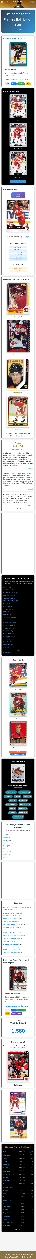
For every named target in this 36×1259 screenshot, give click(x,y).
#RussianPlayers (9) (8, 609)
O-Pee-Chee (7, 1152)
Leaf (4, 1203)
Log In (32, 2)
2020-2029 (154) (18, 247)
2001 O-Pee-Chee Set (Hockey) (11, 933)
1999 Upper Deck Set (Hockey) (11, 913)
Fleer (4, 1193)
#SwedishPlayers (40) (9, 598)
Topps (5, 1158)
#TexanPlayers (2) (8, 639)
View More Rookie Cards (17, 752)
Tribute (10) (13, 800)
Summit (5, 1209)
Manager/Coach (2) (18, 816)
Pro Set (5, 1168)
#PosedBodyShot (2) (9, 633)
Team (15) (17, 796)
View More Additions (18, 182)
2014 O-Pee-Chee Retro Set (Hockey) (13, 924)
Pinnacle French (8, 1187)
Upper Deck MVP (8, 1171)
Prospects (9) (23, 800)
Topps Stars (6, 1219)
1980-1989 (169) (18, 257)
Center (5, 834)
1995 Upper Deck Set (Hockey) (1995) (16, 1006)
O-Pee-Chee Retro (8, 1174)
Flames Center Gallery (18, 436)
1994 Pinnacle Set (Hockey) (10, 921)
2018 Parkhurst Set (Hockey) (10, 950)
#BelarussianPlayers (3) (10, 617)
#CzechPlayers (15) (8, 606)
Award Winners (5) (25, 804)
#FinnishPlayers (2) (8, 628)
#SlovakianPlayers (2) (9, 636)
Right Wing (29, 236)
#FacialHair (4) (7, 614)
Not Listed (6, 851)
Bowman (5, 1190)
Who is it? (30, 468)
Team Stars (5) (23, 808)
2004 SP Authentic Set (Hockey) (11, 916)
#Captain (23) (7, 603)
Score (5, 1161)
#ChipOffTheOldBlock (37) (10, 601)
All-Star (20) (8, 796)
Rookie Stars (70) (11, 792)
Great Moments (18, 787)
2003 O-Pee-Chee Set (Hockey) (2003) (16, 80)
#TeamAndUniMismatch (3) (10, 622)
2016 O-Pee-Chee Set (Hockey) (11, 938)
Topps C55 (6, 1216)
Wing (4, 857)
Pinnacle (5, 1177)
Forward (5, 854)
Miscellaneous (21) (24, 792)
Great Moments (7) (11, 804)
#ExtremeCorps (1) (8, 644)
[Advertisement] (18, 543)
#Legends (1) (7, 652)
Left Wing (6, 840)
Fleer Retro (6, 1225)
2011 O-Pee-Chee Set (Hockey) (11, 918)
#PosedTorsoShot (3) (9, 620)
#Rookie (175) (7, 587)
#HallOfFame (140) (8, 590)
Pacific (5, 1184)
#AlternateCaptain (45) (9, 595)
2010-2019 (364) (18, 249)
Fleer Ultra (6, 1180)
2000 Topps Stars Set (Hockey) (11, 927)
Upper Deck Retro (8, 1222)
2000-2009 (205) (18, 252)
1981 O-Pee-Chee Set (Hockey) (11, 952)
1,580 (18, 1031)
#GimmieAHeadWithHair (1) (11, 650)
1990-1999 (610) (18, 255)
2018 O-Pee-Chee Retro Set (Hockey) (13, 935)
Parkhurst (6, 1164)
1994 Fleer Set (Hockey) (9, 941)
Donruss (5, 1197)
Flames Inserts (18, 268)
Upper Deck (6, 1155)
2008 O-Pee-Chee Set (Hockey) (11, 944)
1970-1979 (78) (18, 260)
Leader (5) (12, 808)
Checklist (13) (27, 796)
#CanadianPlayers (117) (10, 592)
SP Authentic (7, 1206)
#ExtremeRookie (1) (8, 647)
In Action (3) (12, 812)
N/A (4, 848)
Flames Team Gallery (20, 1048)
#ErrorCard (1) (7, 642)
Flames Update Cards (18, 271)
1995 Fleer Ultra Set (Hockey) (11, 930)
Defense (5, 837)
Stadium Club (7, 1200)
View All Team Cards (18, 754)
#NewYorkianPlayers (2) (10, 631)
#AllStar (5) (6, 611)
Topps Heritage (7, 1213)
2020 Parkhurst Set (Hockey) (10, 947)
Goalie (5, 846)
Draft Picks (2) (23, 812)
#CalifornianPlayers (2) (9, 625)
